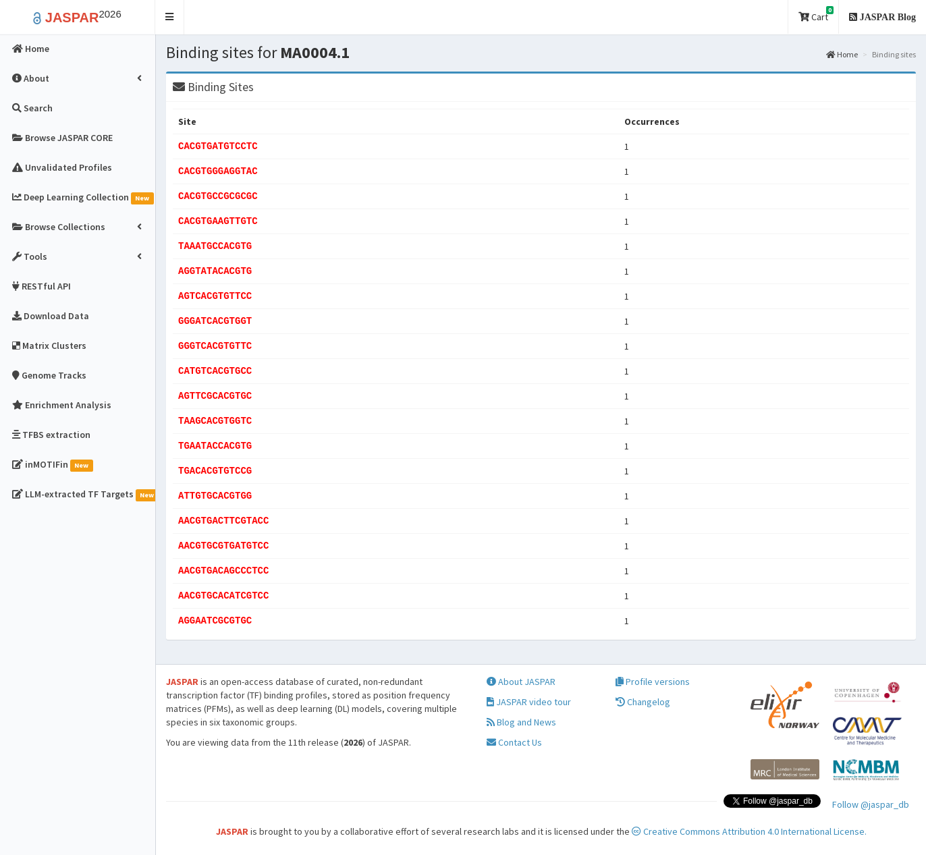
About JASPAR (521, 681)
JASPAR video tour (529, 702)
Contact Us (514, 742)
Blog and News (521, 722)
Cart (816, 14)
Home (842, 54)
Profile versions (653, 681)
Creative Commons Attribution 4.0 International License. (749, 831)
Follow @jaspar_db (870, 804)
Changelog (643, 702)
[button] (169, 17)
